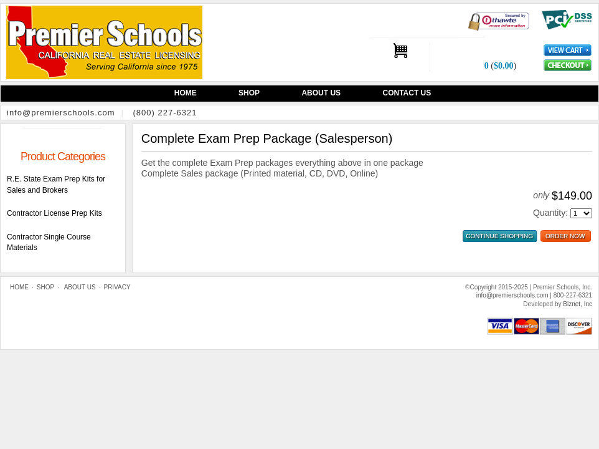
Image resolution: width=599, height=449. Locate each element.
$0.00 (504, 65)
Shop (249, 93)
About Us (321, 93)
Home (185, 93)
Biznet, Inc (577, 304)
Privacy (116, 287)
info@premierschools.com (61, 112)
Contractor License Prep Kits (54, 213)
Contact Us (406, 93)
